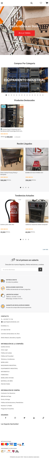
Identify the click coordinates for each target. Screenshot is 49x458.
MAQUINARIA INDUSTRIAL (8, 365)
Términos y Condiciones (8, 359)
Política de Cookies (6, 353)
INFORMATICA (5, 371)
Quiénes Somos (5, 347)
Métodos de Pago (6, 396)
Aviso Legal (4, 350)
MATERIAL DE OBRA (7, 381)
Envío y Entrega (5, 399)
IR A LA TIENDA (24, 33)
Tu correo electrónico (9, 269)
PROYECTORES (5, 384)
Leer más (45, 249)
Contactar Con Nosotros (8, 393)
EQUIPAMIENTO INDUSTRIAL (9, 368)
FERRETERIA (4, 374)
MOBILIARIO (4, 362)
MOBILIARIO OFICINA (7, 378)
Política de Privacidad (7, 356)
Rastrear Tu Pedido (6, 405)
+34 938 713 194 (7, 319)
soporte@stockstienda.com (10, 322)
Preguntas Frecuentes (7, 408)
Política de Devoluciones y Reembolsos (12, 402)
